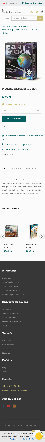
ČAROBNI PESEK (31, 246)
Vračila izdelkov (9, 317)
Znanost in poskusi (10, 29)
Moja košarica (8, 344)
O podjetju (6, 278)
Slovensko (9, 3)
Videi (4, 372)
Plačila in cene (8, 326)
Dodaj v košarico (14, 118)
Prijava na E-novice (32, 3)
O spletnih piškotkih (11, 290)
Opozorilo (31, 168)
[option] (12, 236)
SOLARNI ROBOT (8, 246)
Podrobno (16, 168)
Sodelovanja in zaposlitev (13, 294)
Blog (4, 367)
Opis (4, 168)
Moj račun (6, 340)
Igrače (23, 26)
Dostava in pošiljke (10, 313)
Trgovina (14, 26)
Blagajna (6, 353)
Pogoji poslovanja (10, 286)
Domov (5, 26)
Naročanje (6, 309)
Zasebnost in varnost (11, 321)
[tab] (5, 169)
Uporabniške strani (10, 282)
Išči (40, 18)
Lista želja (6, 349)
